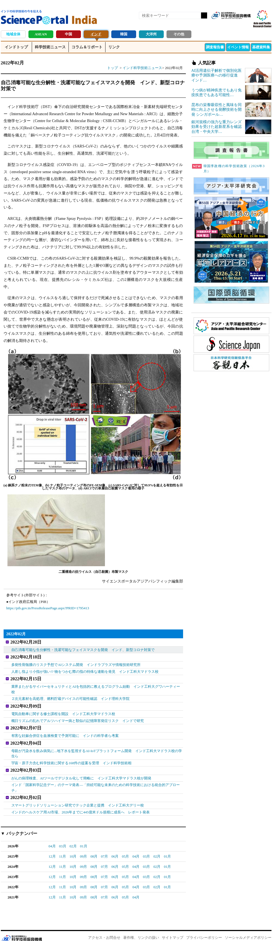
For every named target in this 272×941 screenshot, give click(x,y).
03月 (62, 839)
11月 (62, 849)
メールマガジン (246, 24)
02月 (73, 839)
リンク (114, 47)
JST (22, 931)
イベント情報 (238, 47)
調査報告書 (215, 47)
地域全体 (13, 34)
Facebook (227, 24)
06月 (114, 849)
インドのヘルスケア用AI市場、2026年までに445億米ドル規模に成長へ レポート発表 (80, 804)
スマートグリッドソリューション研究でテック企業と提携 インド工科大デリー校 (77, 798)
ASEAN (41, 34)
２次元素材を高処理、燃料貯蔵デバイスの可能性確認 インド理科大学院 (70, 696)
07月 (104, 849)
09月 (83, 849)
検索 (204, 15)
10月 (72, 849)
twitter (236, 24)
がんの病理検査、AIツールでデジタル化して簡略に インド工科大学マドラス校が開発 (81, 771)
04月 (52, 839)
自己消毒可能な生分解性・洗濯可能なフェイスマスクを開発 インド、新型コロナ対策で (83, 649)
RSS (218, 24)
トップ (112, 68)
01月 (83, 839)
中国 (68, 34)
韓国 (123, 34)
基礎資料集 (261, 47)
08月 (93, 849)
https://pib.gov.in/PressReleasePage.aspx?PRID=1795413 (47, 608)
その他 (178, 34)
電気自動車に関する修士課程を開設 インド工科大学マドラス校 (63, 710)
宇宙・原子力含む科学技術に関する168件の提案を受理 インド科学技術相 (71, 757)
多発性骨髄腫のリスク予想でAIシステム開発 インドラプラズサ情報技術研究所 (76, 663)
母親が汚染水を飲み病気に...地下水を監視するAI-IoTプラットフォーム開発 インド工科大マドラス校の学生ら (96, 748)
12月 (52, 849)
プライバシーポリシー (204, 930)
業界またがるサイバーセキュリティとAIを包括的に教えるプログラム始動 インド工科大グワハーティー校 (95, 686)
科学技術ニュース (50, 47)
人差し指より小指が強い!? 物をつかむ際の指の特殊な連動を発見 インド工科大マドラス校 (85, 670)
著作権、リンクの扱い (141, 930)
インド (96, 34)
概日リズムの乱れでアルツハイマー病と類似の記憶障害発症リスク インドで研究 (77, 717)
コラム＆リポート (87, 47)
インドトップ (16, 47)
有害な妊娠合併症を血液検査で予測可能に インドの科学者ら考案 (65, 731)
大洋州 (151, 34)
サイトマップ (172, 930)
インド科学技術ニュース (142, 68)
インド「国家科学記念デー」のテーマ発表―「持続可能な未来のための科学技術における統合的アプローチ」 (95, 781)
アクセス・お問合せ (104, 930)
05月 (125, 849)
